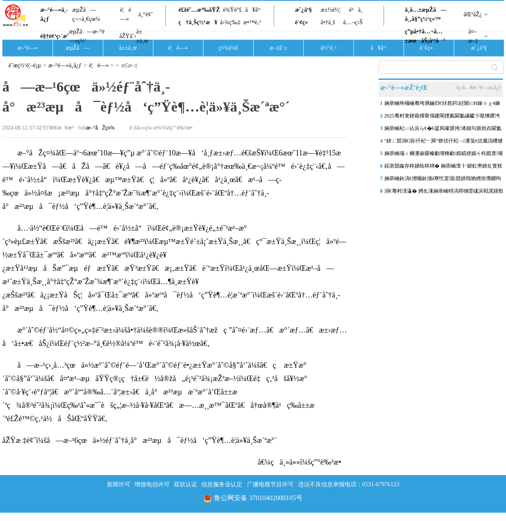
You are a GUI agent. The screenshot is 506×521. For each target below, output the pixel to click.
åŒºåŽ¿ (473, 14)
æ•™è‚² (252, 22)
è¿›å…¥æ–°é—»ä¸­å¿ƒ (478, 87)
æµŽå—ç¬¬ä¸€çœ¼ (86, 14)
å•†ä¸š (327, 22)
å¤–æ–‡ (473, 36)
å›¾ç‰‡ (230, 22)
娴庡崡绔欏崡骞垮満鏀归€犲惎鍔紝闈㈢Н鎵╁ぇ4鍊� (442, 104)
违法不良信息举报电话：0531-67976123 (348, 484)
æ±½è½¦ (330, 10)
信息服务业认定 (221, 484)
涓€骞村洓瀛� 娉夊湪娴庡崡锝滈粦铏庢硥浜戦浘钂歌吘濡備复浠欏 (443, 192)
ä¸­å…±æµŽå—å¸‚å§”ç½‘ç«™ (426, 14)
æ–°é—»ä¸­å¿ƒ (54, 14)
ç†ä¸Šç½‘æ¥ (197, 22)
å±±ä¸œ (142, 36)
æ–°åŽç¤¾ (100, 128)
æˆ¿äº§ (303, 10)
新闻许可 (118, 484)
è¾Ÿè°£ (232, 10)
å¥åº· (253, 10)
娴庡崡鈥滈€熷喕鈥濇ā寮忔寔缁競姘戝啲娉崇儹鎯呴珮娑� (442, 180)
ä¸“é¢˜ (145, 14)
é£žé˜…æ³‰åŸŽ (199, 10)
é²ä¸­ (355, 10)
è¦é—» (125, 14)
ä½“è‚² (328, 48)
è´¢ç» (304, 22)
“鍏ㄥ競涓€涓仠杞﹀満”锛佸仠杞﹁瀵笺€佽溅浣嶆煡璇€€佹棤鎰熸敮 (443, 142)
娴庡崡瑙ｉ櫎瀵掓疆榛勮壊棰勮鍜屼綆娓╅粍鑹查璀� (443, 155)
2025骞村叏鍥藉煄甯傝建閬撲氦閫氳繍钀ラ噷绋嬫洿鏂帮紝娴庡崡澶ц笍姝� (442, 117)
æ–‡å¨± (278, 48)
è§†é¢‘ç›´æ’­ (55, 36)
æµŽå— (77, 48)
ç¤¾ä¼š (228, 48)
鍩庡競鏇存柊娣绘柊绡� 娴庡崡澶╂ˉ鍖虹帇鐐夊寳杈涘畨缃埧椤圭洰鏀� (443, 167)
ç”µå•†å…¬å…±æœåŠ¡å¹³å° (425, 36)
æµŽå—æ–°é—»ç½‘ (86, 36)
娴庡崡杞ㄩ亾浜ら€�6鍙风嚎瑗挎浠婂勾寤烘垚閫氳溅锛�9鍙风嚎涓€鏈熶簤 (442, 130)
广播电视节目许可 (270, 484)
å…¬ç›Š (353, 22)
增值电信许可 (152, 484)
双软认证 (185, 484)
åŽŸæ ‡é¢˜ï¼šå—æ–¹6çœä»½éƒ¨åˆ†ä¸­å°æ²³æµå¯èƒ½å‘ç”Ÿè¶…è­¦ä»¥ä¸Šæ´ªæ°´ (140, 440)
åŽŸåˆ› (128, 36)
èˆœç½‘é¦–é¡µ (25, 65)
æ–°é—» (27, 48)
